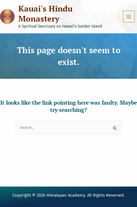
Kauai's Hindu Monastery (45, 13)
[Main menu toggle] (129, 16)
